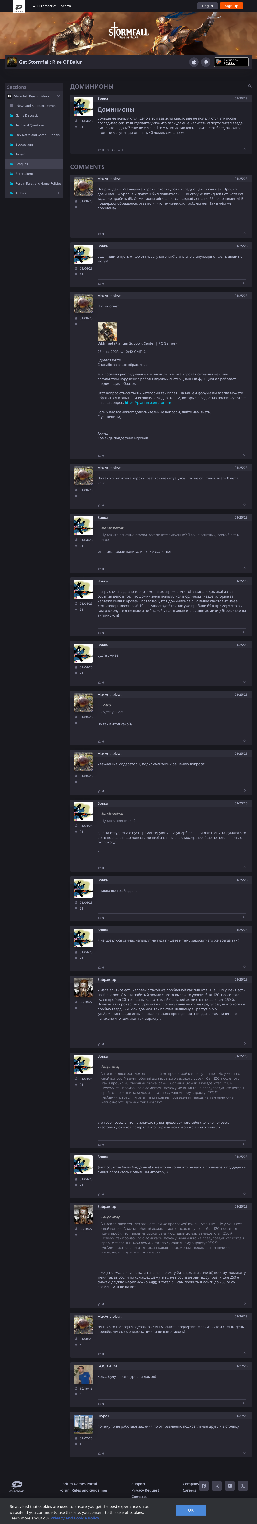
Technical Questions (30, 125)
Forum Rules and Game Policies (38, 183)
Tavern (20, 154)
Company (191, 1484)
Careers (189, 1490)
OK (191, 1510)
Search (66, 6)
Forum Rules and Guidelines (83, 1490)
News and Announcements (36, 106)
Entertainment (26, 173)
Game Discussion (28, 115)
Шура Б (104, 1416)
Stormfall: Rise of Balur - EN (34, 96)
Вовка (103, 98)
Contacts (139, 1496)
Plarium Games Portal (78, 1484)
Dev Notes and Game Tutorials (38, 135)
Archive (21, 193)
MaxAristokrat (110, 179)
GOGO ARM (107, 1366)
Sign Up (231, 6)
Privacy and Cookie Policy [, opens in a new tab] (75, 1518)
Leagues (22, 164)
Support (138, 1484)
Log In (207, 6)
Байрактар (107, 980)
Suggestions (24, 144)
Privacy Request (145, 1490)
